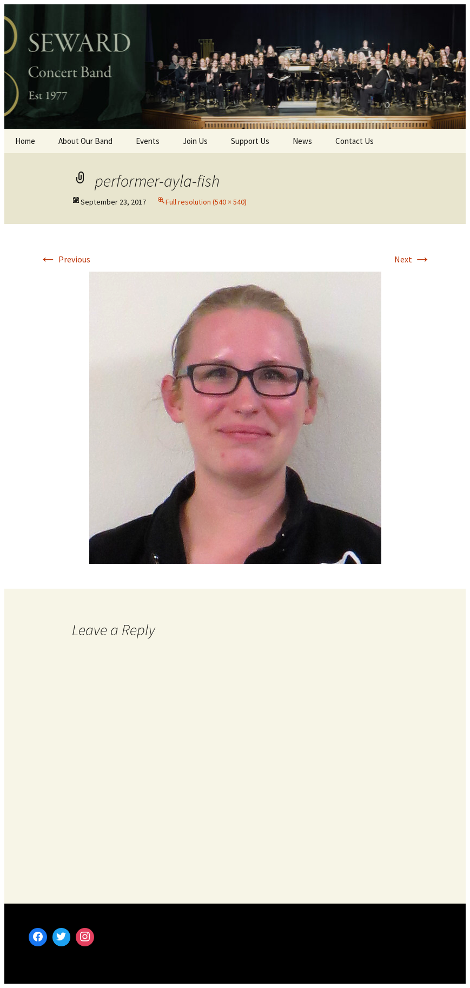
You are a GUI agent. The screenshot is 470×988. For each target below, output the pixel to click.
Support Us (250, 141)
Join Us (195, 141)
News (302, 141)
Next (412, 259)
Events (148, 141)
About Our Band (85, 141)
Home (25, 141)
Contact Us (354, 141)
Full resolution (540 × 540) (206, 202)
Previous (64, 259)
